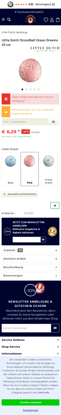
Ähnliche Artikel (14, 258)
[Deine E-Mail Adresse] (30, 328)
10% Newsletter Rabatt (30, 11)
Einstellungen (30, 410)
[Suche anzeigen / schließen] (9, 19)
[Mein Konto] (52, 19)
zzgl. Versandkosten (22, 136)
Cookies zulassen (30, 402)
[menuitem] (3, 20)
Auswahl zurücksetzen (20, 193)
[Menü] (3, 20)
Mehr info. (44, 392)
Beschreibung (13, 267)
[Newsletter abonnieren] (55, 328)
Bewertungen (13, 275)
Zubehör (13, 250)
